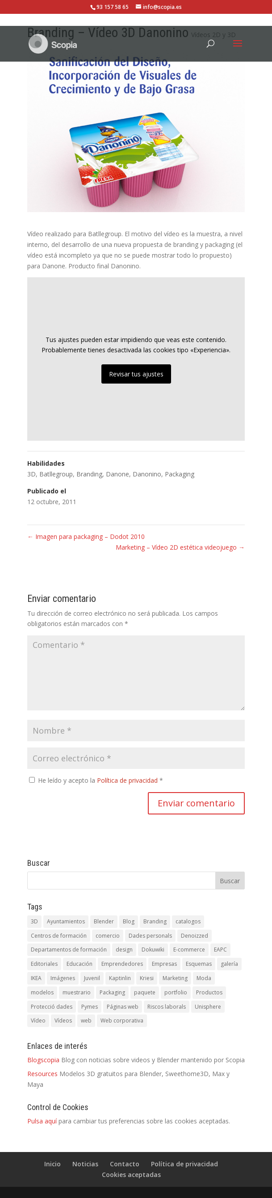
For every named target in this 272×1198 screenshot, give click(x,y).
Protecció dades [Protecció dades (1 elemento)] (51, 1006)
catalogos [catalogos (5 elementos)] (188, 921)
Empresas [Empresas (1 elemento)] (164, 964)
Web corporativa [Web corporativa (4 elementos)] (121, 1020)
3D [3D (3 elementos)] (34, 921)
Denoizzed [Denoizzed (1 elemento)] (194, 935)
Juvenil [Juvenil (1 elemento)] (92, 978)
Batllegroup (56, 474)
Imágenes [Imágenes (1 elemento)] (62, 978)
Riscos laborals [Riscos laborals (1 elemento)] (166, 1006)
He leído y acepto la (96, 780)
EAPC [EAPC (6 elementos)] (220, 949)
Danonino (147, 474)
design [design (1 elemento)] (124, 949)
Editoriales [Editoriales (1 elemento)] (44, 964)
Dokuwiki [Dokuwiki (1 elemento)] (153, 949)
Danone (117, 474)
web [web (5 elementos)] (86, 1020)
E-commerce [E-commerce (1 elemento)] (189, 949)
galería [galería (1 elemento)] (229, 964)
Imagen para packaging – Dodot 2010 (86, 536)
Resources (42, 1073)
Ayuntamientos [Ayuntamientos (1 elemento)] (66, 921)
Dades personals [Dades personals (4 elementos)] (150, 935)
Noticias (85, 1164)
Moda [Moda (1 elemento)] (204, 978)
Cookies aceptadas (131, 1174)
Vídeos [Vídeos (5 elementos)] (63, 1020)
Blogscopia (43, 1060)
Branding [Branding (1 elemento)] (155, 921)
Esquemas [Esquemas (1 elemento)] (199, 964)
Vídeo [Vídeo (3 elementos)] (38, 1020)
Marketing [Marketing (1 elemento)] (175, 978)
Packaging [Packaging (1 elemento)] (112, 992)
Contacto (124, 1164)
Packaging (179, 474)
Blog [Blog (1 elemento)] (128, 921)
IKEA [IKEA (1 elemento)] (36, 978)
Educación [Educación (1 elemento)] (79, 964)
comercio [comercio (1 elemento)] (108, 935)
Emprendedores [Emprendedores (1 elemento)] (122, 964)
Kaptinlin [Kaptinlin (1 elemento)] (120, 978)
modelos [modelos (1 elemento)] (42, 992)
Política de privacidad (128, 780)
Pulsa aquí (42, 1121)
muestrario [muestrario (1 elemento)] (77, 992)
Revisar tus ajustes (136, 374)
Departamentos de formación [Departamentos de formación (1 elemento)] (69, 949)
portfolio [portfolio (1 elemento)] (175, 992)
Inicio (52, 1164)
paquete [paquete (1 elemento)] (144, 992)
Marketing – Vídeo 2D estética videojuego (180, 547)
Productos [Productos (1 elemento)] (209, 992)
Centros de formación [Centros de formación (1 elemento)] (59, 935)
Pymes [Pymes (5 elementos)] (89, 1006)
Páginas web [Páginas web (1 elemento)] (122, 1006)
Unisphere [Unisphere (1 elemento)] (208, 1006)
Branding (89, 474)
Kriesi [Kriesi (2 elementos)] (147, 978)
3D (31, 474)
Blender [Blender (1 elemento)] (104, 921)
